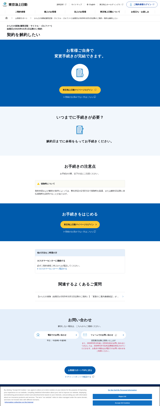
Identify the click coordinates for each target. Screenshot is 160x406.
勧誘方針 (81, 388)
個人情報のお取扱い (99, 388)
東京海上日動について (107, 11)
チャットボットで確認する (80, 377)
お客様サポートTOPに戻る (80, 370)
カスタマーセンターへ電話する (53, 269)
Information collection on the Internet (19, 404)
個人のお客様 (45, 11)
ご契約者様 (15, 11)
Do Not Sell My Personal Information (122, 392)
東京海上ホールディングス (111, 4)
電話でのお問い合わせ (51, 334)
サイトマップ (76, 4)
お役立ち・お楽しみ (137, 11)
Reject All (122, 398)
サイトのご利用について (62, 388)
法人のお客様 (75, 11)
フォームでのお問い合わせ (100, 334)
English (91, 4)
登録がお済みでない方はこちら (80, 97)
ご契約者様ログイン (141, 4)
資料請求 (61, 4)
